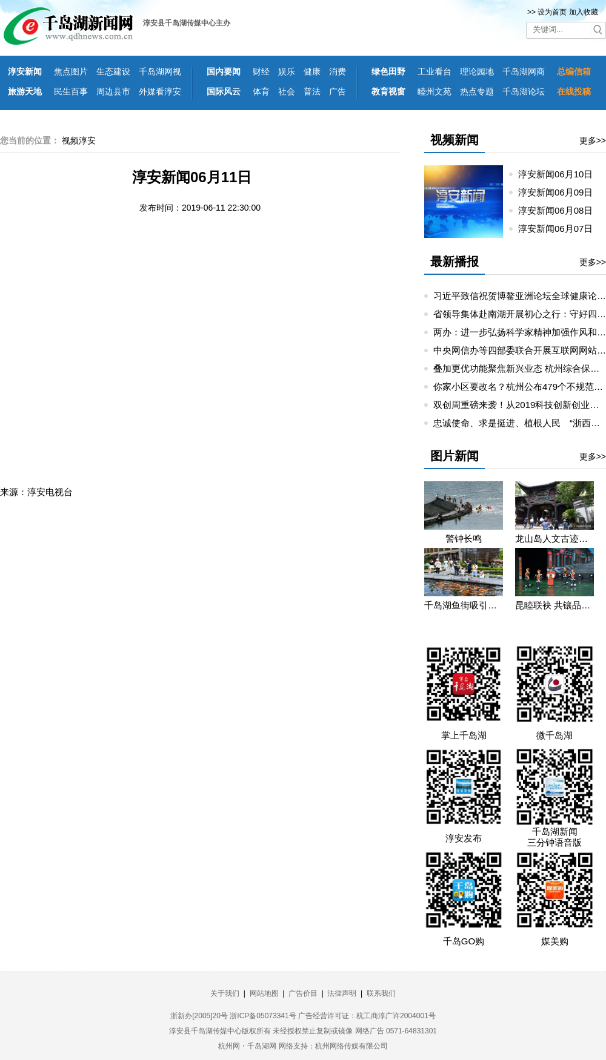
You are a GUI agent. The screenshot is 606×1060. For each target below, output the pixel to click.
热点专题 (477, 91)
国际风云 (224, 91)
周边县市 (113, 91)
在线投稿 (574, 91)
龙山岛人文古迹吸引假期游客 (554, 538)
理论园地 (477, 71)
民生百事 (71, 91)
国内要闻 (224, 71)
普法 (312, 91)
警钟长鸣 (463, 538)
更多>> (592, 140)
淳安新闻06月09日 (560, 192)
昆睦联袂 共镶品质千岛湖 (554, 605)
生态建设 (113, 71)
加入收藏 (583, 12)
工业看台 (434, 71)
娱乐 (286, 71)
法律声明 (341, 993)
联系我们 (381, 993)
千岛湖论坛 (523, 91)
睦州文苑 (434, 91)
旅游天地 (25, 91)
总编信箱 (574, 71)
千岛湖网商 (523, 71)
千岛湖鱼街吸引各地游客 (463, 605)
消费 (337, 71)
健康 (312, 71)
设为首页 (552, 12)
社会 (286, 91)
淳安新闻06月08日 (560, 210)
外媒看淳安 (160, 91)
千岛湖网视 (160, 71)
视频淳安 (79, 140)
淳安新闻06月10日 (560, 174)
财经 (261, 71)
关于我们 (224, 993)
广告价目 (303, 993)
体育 (261, 91)
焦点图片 (71, 71)
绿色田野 (388, 71)
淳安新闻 (25, 71)
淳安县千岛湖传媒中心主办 (186, 23)
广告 (337, 91)
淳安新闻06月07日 (560, 228)
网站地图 (264, 993)
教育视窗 (388, 91)
